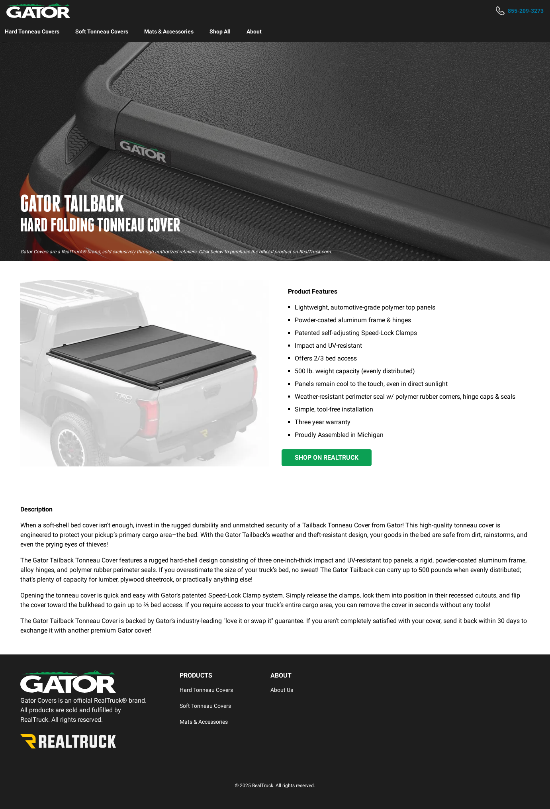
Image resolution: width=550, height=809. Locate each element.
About (254, 31)
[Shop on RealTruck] (327, 457)
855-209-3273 (526, 11)
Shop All (220, 31)
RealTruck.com (315, 252)
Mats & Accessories (169, 31)
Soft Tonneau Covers (101, 31)
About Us (281, 690)
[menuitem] (32, 31)
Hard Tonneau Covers (32, 31)
